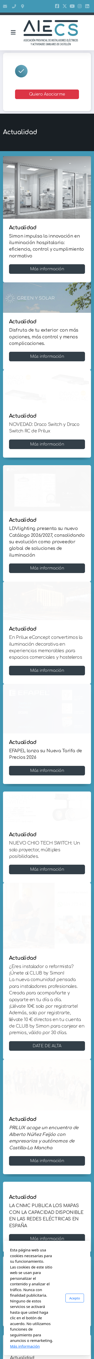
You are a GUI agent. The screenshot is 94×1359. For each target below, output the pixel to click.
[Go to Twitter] (64, 6)
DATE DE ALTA (47, 1046)
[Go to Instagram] (79, 6)
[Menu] (13, 32)
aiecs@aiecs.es (5, 6)
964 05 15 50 (14, 6)
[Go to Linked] (87, 6)
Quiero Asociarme (47, 94)
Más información (47, 269)
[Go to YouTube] (72, 6)
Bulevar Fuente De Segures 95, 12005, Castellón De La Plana (23, 6)
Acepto (74, 1298)
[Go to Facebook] (57, 6)
